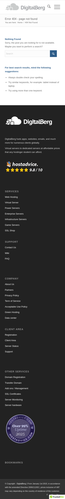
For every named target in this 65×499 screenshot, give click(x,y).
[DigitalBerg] (27, 7)
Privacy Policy (12, 295)
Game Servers (12, 225)
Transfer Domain (13, 383)
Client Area (10, 340)
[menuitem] (47, 7)
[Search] (47, 7)
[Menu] (55, 7)
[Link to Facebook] (47, 494)
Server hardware (13, 405)
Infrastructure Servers (16, 219)
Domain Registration (15, 377)
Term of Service (12, 301)
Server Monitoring (14, 399)
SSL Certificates (13, 394)
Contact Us (10, 247)
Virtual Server (12, 202)
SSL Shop (10, 230)
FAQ (7, 258)
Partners (9, 290)
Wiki (7, 253)
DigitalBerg (21, 484)
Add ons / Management (16, 388)
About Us (9, 284)
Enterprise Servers (14, 213)
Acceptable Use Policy (16, 306)
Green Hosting (12, 312)
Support (9, 351)
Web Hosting (11, 197)
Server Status (12, 346)
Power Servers (12, 208)
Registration (11, 335)
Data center (10, 318)
